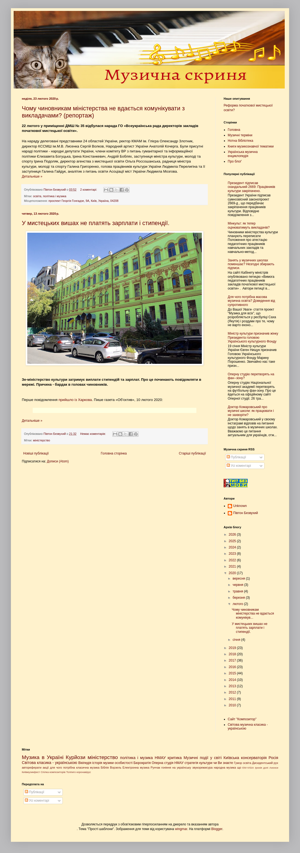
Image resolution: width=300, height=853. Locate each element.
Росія (273, 757)
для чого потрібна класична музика (75, 767)
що (239, 767)
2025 (233, 541)
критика (175, 757)
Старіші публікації (192, 453)
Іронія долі (261, 767)
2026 (233, 534)
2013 (233, 686)
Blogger (217, 829)
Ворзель (115, 767)
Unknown (240, 506)
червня (238, 585)
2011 (233, 699)
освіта (37, 196)
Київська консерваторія (245, 757)
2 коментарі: (89, 189)
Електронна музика (135, 767)
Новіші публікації (36, 453)
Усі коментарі (239, 466)
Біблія (105, 767)
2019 (233, 648)
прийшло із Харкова (75, 400)
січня (237, 640)
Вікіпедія (84, 763)
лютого (238, 604)
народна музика (225, 767)
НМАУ (160, 757)
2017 (233, 660)
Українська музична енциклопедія (243, 154)
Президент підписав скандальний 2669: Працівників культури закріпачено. (251, 187)
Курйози (75, 757)
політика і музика (54, 196)
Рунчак (155, 767)
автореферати (31, 767)
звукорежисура (202, 767)
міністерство (41, 440)
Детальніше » (32, 176)
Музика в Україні (43, 757)
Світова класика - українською (49, 762)
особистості (124, 763)
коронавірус (83, 772)
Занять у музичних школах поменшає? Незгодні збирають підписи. (251, 264)
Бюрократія (142, 763)
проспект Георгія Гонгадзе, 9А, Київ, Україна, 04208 (84, 200)
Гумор (238, 763)
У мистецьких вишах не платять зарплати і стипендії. (95, 223)
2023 (233, 554)
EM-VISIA (248, 767)
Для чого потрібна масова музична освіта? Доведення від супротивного (251, 301)
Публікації (236, 457)
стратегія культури (198, 763)
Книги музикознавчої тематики (251, 146)
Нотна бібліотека (240, 141)
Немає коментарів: (93, 433)
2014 (233, 680)
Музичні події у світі (203, 757)
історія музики (103, 763)
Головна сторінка (114, 453)
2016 (233, 667)
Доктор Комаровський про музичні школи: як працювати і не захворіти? (251, 411)
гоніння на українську (176, 767)
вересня (239, 578)
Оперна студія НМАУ (168, 763)
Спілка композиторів (53, 772)
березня (239, 598)
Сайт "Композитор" (242, 719)
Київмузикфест (31, 772)
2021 (233, 566)
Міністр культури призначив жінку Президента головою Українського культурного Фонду (253, 337)
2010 (233, 705)
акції (46, 767)
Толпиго (71, 772)
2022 (233, 560)
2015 (233, 673)
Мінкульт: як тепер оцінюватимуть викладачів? (249, 225)
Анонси (273, 767)
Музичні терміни (240, 135)
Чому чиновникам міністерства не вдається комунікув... (253, 613)
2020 (233, 573)
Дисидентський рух (265, 763)
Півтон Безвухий (245, 513)
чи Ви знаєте (223, 763)
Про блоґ (234, 161)
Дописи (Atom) (58, 461)
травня (238, 591)
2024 (233, 547)
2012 (233, 692)
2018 (233, 654)
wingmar (181, 829)
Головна (234, 130)
